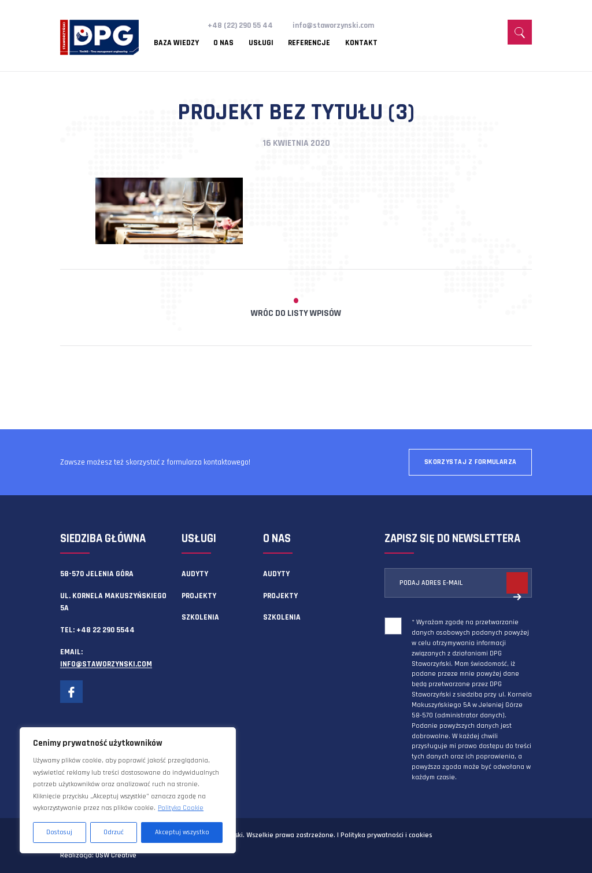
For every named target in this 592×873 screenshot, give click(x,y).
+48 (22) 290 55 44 (240, 25)
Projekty (199, 596)
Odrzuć (113, 832)
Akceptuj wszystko (182, 832)
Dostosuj (59, 832)
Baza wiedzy (176, 43)
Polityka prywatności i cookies (386, 835)
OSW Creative (115, 855)
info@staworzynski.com (333, 25)
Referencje (309, 43)
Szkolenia (200, 617)
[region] (128, 790)
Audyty (195, 574)
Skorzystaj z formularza (470, 462)
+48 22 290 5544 (105, 630)
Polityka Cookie (181, 808)
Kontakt (361, 43)
